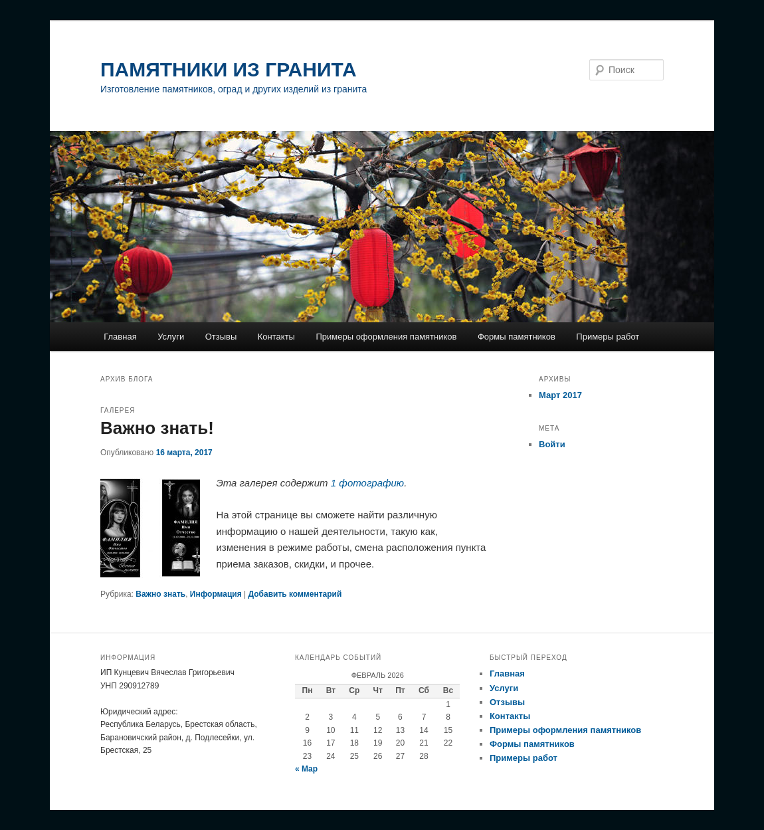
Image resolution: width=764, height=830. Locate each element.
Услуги (170, 337)
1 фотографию (367, 482)
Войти (552, 444)
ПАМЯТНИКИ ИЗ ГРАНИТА (228, 69)
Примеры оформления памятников (386, 337)
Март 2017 (560, 395)
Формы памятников (516, 337)
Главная (120, 337)
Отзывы (221, 337)
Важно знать (160, 594)
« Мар (306, 769)
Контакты (276, 337)
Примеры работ (607, 337)
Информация (216, 594)
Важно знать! (157, 428)
